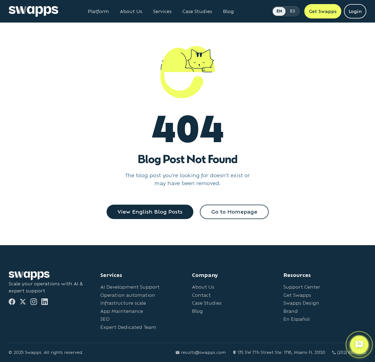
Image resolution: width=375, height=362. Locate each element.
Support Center (301, 287)
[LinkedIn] (44, 301)
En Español (296, 319)
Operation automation (127, 295)
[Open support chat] (359, 345)
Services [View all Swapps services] (162, 11)
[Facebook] (12, 301)
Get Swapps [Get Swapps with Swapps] (323, 11)
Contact (201, 295)
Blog (197, 311)
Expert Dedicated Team (128, 327)
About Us (203, 287)
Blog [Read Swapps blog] (228, 11)
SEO (105, 319)
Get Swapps (297, 295)
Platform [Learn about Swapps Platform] (98, 11)
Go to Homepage (234, 211)
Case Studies (207, 303)
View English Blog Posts (149, 211)
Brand (290, 311)
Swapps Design (301, 303)
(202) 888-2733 (349, 352)
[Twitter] (23, 301)
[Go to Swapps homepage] (33, 11)
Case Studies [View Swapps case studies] (197, 11)
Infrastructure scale (123, 303)
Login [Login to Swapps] (355, 11)
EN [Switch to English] (280, 11)
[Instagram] (33, 301)
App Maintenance (121, 311)
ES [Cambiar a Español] (292, 11)
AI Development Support (130, 287)
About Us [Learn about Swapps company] (131, 11)
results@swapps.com (200, 352)
